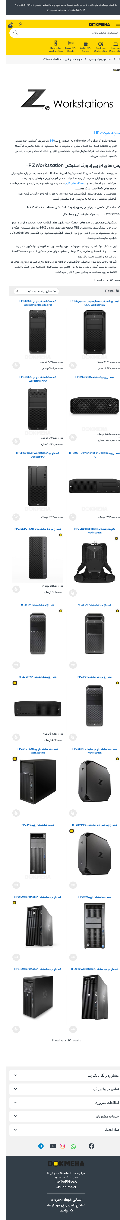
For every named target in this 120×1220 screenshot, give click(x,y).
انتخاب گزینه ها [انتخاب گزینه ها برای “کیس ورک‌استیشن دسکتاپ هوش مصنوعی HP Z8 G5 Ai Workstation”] (66, 365)
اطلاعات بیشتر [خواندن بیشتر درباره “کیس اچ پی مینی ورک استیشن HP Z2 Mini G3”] (67, 885)
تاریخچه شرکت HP (102, 134)
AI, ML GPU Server (79, 47)
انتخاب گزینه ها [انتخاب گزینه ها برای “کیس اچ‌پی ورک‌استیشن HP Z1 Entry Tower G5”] (10, 589)
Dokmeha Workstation (49, 46)
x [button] (41, 10)
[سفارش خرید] (30, 291)
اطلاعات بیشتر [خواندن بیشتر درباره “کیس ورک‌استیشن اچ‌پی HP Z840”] (67, 957)
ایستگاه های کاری (69, 183)
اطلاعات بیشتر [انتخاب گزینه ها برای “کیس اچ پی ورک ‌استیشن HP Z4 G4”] (66, 737)
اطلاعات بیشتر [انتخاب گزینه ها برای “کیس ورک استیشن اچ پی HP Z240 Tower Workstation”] (10, 813)
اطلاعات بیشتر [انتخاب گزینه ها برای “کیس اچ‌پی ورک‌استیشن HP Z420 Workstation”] (10, 1029)
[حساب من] (14, 24)
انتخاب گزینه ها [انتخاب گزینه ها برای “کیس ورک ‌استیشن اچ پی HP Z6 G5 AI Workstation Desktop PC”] (10, 365)
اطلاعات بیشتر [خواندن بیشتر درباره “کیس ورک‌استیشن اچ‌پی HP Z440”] (10, 885)
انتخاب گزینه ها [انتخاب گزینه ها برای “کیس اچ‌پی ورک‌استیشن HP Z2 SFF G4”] (10, 737)
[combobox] (66, 33)
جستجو (9, 33)
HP (46, 141)
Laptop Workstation (109, 47)
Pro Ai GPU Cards (64, 46)
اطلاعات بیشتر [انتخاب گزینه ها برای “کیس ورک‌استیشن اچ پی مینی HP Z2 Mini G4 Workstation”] (66, 813)
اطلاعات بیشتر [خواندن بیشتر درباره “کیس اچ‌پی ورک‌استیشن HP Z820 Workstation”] (10, 957)
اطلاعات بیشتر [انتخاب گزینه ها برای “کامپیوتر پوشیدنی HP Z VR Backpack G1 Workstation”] (66, 593)
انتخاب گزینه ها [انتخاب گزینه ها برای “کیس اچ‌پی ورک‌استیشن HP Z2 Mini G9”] (66, 437)
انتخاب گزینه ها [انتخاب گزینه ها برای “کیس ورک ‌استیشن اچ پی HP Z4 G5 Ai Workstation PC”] (10, 441)
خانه (114, 59)
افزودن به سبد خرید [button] (66, 517)
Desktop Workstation (94, 47)
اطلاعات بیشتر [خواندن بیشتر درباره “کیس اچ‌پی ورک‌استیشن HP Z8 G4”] (67, 665)
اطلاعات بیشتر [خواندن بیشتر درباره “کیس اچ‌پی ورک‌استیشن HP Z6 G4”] (10, 665)
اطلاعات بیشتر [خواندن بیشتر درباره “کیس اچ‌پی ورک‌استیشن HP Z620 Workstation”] (67, 1029)
